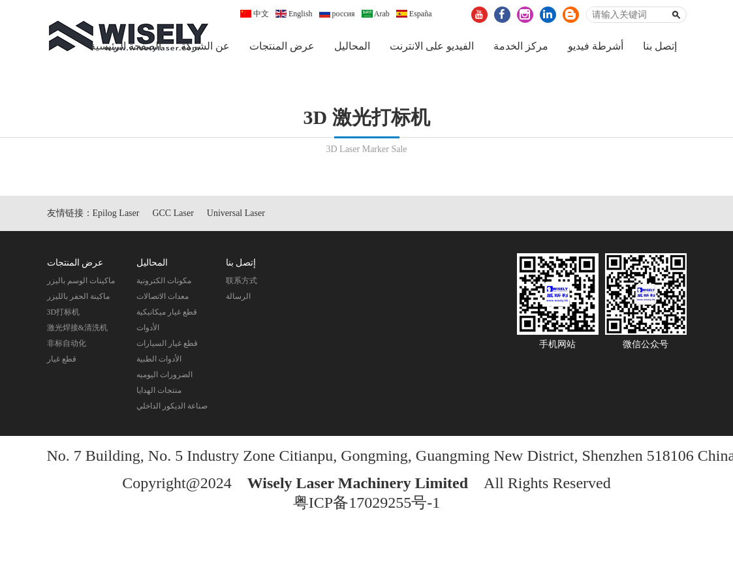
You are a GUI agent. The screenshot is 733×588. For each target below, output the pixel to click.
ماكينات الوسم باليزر (81, 281)
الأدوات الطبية (158, 360)
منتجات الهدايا (158, 391)
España (414, 13)
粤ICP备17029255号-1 (366, 503)
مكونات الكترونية (163, 281)
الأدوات (147, 328)
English (294, 13)
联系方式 (241, 281)
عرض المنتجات (282, 46)
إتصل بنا (660, 46)
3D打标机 (63, 313)
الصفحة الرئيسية (125, 46)
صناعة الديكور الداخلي (172, 407)
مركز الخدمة (520, 46)
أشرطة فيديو (595, 46)
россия (337, 13)
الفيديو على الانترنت (432, 46)
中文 (254, 13)
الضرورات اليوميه (164, 375)
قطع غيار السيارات (167, 344)
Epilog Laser (116, 214)
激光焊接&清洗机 (77, 328)
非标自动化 (66, 344)
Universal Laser (236, 214)
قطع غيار (61, 360)
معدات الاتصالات (162, 297)
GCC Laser (172, 214)
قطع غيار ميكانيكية (166, 313)
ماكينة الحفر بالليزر (78, 297)
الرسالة (238, 297)
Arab (376, 13)
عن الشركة (205, 46)
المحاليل (352, 46)
